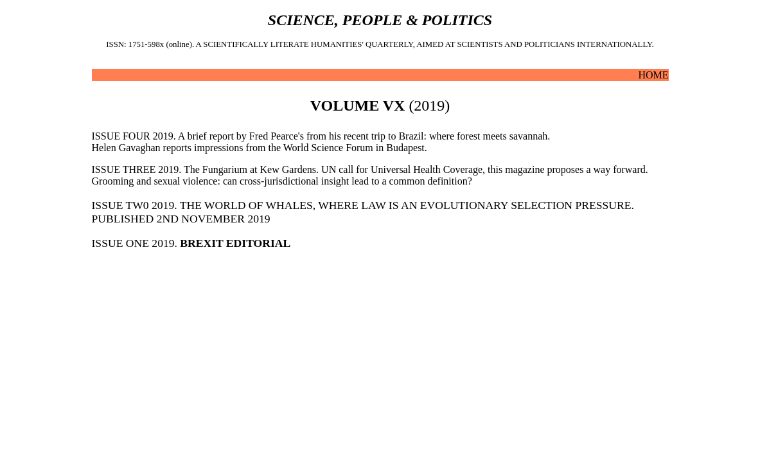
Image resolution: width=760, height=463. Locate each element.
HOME (653, 74)
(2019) (380, 105)
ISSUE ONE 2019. (191, 243)
